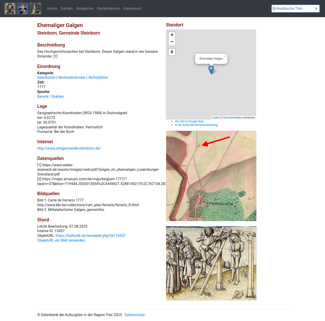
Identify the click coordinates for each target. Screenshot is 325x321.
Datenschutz (135, 315)
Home (52, 8)
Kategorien (85, 8)
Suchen (67, 8)
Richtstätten (98, 77)
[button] (316, 8)
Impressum (132, 8)
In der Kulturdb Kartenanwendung (196, 125)
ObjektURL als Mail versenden (61, 240)
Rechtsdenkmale (71, 77)
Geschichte (46, 77)
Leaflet (215, 117)
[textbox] (295, 8)
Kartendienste (108, 8)
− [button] (172, 42)
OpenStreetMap (232, 117)
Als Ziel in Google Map (189, 121)
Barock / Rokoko (50, 96)
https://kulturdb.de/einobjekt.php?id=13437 (90, 235)
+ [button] (172, 35)
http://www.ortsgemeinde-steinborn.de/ (69, 148)
